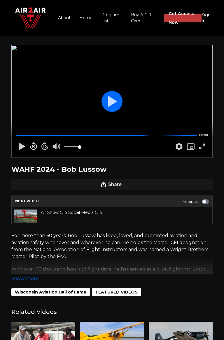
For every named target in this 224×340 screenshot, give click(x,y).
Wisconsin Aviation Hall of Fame (50, 292)
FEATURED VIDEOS (117, 292)
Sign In (206, 18)
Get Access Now (181, 18)
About (64, 17)
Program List (110, 18)
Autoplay (196, 201)
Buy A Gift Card (141, 18)
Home (85, 17)
